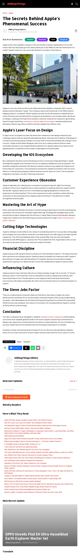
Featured (27, 342)
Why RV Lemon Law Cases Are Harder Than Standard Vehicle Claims (28, 423)
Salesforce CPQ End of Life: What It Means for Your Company (25, 463)
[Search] (76, 4)
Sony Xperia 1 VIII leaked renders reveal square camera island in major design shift (32, 478)
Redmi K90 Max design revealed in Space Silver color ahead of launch (28, 420)
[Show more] (43, 348)
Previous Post (9, 390)
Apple (11, 13)
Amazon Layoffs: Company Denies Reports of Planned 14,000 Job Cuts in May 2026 (33, 492)
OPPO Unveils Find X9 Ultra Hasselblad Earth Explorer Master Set (27, 489)
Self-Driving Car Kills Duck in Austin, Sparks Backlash (22, 481)
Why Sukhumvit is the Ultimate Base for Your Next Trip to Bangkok (27, 449)
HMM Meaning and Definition (14, 436)
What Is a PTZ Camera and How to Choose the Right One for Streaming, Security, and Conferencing (38, 484)
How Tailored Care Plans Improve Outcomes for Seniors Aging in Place (28, 455)
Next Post (72, 390)
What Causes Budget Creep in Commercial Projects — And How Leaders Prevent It (32, 441)
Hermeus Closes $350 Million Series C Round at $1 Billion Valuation (27, 428)
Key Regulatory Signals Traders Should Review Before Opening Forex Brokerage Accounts (35, 425)
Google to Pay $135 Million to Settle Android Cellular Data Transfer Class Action (31, 476)
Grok (53, 39)
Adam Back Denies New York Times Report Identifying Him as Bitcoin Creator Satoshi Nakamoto (37, 458)
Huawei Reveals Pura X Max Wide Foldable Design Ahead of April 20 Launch (30, 487)
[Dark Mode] (72, 4)
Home (5, 13)
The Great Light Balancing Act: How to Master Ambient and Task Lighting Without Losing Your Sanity (38, 452)
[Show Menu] (3, 4)
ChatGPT (30, 39)
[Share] (75, 31)
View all (72, 381)
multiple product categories (51, 317)
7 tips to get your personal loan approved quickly (20, 447)
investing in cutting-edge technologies (39, 121)
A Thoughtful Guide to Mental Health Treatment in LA (22, 444)
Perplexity (42, 39)
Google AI (63, 39)
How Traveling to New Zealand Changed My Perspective (23, 460)
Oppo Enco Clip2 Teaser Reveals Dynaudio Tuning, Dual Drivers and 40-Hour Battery (33, 439)
